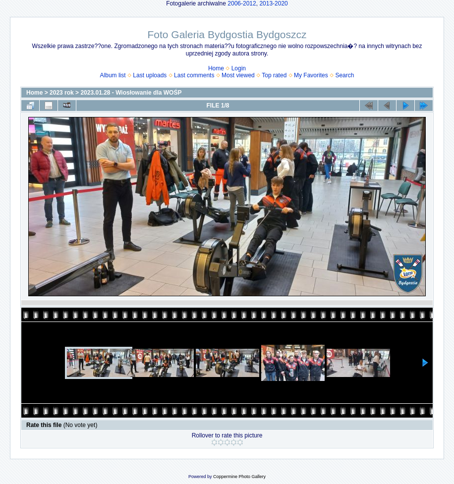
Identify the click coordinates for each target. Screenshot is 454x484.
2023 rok (62, 92)
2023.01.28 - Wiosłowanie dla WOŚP (130, 92)
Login (238, 68)
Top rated (274, 75)
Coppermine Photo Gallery (239, 476)
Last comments (194, 75)
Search (344, 75)
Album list (113, 75)
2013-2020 (273, 3)
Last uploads (150, 75)
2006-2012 (241, 3)
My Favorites (311, 75)
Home (216, 68)
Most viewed (238, 75)
